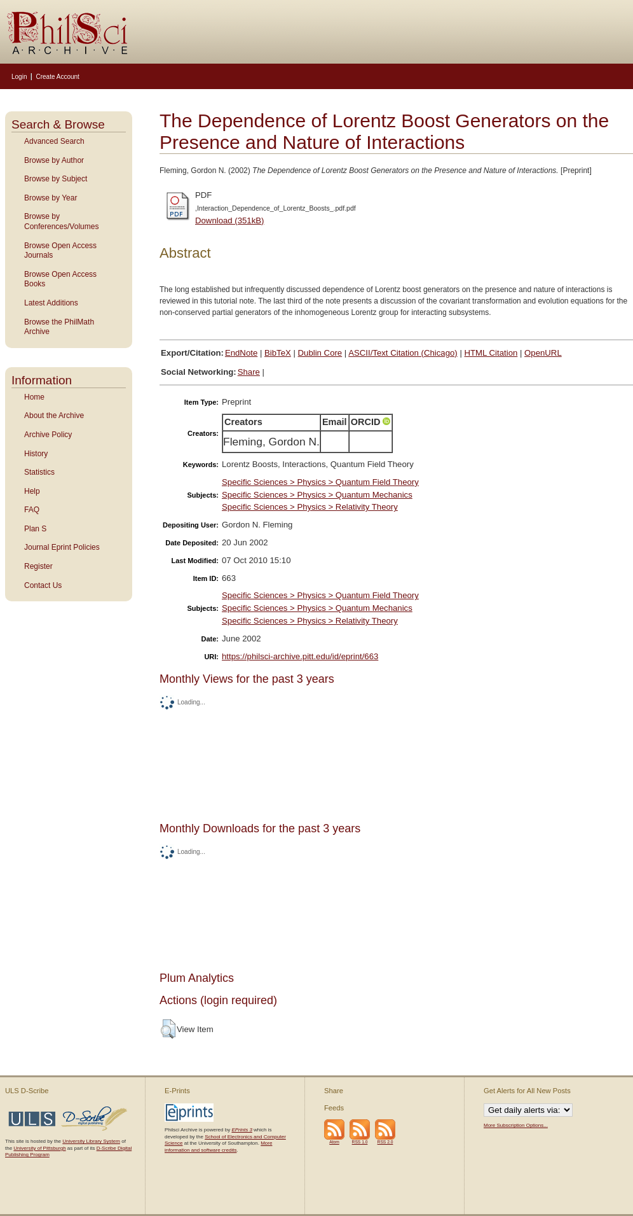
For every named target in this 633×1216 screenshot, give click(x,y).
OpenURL (543, 353)
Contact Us (43, 585)
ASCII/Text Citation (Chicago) (403, 353)
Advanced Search (54, 141)
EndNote (241, 353)
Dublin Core (320, 353)
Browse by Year (50, 197)
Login (19, 76)
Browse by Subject (55, 178)
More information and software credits (218, 1146)
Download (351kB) (229, 220)
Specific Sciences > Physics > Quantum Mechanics (317, 495)
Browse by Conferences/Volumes (61, 221)
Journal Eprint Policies (62, 547)
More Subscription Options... (516, 1125)
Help (32, 491)
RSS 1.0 (360, 1142)
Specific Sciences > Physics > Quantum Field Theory (320, 482)
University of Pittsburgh (39, 1148)
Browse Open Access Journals (60, 250)
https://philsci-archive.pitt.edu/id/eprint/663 (300, 656)
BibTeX (277, 353)
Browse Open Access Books (60, 279)
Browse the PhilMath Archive (59, 327)
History (36, 453)
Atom (334, 1142)
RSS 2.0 (385, 1142)
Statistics (39, 472)
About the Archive (54, 415)
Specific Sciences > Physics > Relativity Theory (310, 507)
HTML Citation (491, 353)
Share (249, 372)
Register (38, 566)
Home (34, 397)
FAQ (31, 509)
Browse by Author (54, 160)
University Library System (91, 1141)
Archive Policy (48, 434)
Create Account (57, 76)
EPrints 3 (241, 1130)
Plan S (35, 528)
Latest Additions (51, 302)
